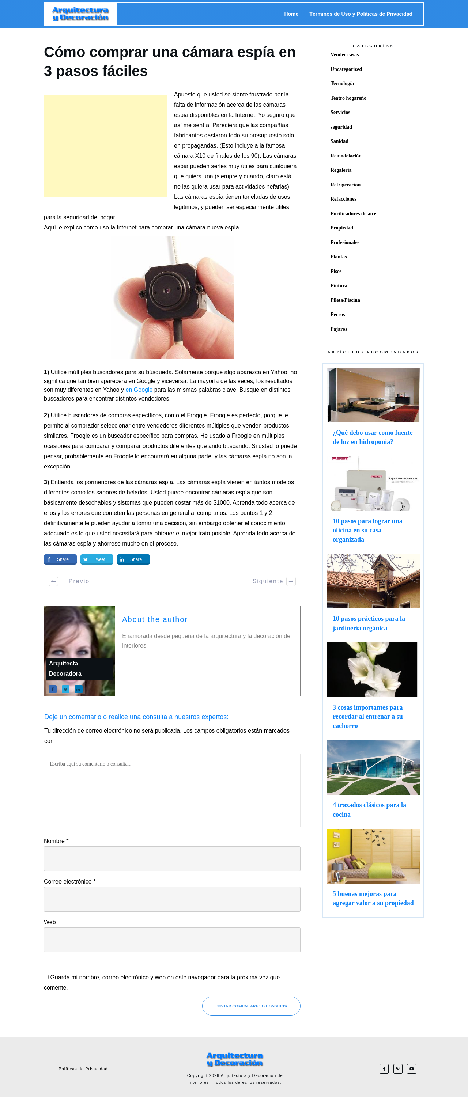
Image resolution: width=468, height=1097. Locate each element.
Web (50, 922)
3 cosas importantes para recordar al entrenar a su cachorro (373, 689)
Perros (338, 314)
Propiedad (342, 228)
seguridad (341, 127)
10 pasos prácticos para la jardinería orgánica (373, 596)
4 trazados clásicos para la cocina (373, 782)
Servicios (340, 112)
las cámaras (234, 456)
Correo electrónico (69, 881)
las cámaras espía (67, 543)
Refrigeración (346, 184)
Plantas (339, 256)
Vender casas (345, 54)
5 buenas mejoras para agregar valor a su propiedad (373, 871)
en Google (139, 390)
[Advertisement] (105, 146)
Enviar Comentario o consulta (251, 1006)
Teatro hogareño (348, 98)
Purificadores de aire (353, 213)
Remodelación (346, 156)
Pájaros (339, 329)
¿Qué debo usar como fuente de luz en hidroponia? (373, 410)
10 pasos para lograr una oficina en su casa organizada (373, 503)
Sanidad (339, 141)
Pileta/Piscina (345, 300)
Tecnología (342, 83)
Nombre (56, 841)
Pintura (339, 285)
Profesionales (345, 242)
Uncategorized (346, 69)
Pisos (336, 271)
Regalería (341, 170)
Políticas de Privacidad (82, 1069)
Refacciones (343, 199)
